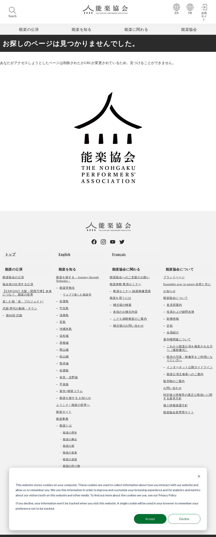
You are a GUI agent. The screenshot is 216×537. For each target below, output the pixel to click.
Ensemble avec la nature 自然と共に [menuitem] (187, 277)
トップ (8, 252)
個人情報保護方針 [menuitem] (175, 398)
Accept (150, 519)
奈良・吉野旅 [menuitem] (68, 370)
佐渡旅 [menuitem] (64, 363)
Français (116, 252)
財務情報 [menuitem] (173, 311)
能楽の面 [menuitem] (68, 439)
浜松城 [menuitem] (64, 329)
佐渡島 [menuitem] (64, 294)
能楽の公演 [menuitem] (11, 262)
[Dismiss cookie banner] (198, 476)
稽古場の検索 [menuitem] (122, 298)
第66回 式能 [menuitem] (14, 308)
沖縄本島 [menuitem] (65, 322)
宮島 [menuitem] (62, 315)
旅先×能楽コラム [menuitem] (71, 384)
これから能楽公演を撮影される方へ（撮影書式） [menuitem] (190, 341)
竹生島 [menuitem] (64, 301)
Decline (184, 519)
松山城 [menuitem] (64, 349)
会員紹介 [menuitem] (173, 325)
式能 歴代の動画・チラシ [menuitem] (20, 301)
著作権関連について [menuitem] (177, 332)
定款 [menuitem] (170, 318)
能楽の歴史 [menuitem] (70, 425)
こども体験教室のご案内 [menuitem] (130, 311)
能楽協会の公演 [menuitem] (13, 270)
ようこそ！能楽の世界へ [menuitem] (73, 398)
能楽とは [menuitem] (65, 418)
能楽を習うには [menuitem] (120, 291)
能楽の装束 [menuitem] (70, 445)
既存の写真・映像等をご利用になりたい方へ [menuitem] (190, 351)
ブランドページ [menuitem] (174, 270)
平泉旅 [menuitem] (64, 377)
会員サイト (204, 16)
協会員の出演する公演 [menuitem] (18, 277)
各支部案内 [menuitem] (174, 298)
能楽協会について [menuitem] (177, 262)
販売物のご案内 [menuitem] (174, 374)
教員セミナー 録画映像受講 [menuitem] (132, 284)
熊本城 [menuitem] (64, 356)
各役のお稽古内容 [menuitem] (125, 305)
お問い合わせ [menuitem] (172, 381)
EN (177, 13)
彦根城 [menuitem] (64, 335)
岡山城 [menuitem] (64, 342)
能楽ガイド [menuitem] (64, 405)
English (62, 252)
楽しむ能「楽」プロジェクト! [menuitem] (23, 294)
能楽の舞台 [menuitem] (70, 432)
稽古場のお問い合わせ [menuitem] (128, 318)
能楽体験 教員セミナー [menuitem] (125, 277)
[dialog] (108, 499)
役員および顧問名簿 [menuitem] (180, 305)
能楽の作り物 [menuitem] (71, 459)
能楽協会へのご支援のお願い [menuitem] (130, 270)
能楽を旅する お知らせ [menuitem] (75, 391)
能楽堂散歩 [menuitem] (67, 281)
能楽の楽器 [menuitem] (70, 452)
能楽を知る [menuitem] (65, 262)
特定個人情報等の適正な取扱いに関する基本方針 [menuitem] (187, 389)
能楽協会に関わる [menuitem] (124, 262)
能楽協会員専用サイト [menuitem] (178, 405)
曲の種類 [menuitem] (65, 465)
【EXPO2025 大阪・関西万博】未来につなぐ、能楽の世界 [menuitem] (27, 286)
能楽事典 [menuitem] (62, 412)
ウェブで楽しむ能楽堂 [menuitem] (77, 287)
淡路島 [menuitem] (64, 308)
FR (190, 13)
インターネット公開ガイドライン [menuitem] (190, 360)
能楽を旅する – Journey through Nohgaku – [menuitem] (77, 272)
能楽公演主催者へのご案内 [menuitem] (185, 367)
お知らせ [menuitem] (169, 284)
